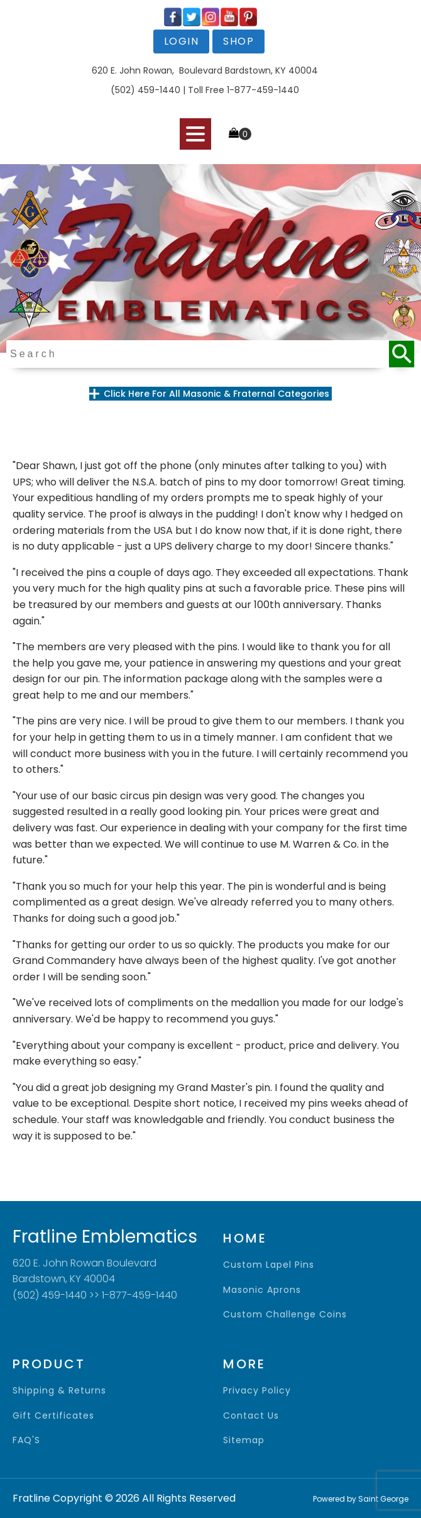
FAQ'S (26, 1440)
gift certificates (53, 1416)
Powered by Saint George (360, 1498)
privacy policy (257, 1390)
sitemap (244, 1440)
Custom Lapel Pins (268, 1265)
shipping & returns (59, 1390)
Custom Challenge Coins (285, 1314)
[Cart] (240, 134)
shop (238, 41)
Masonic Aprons (262, 1290)
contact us (251, 1416)
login (181, 41)
